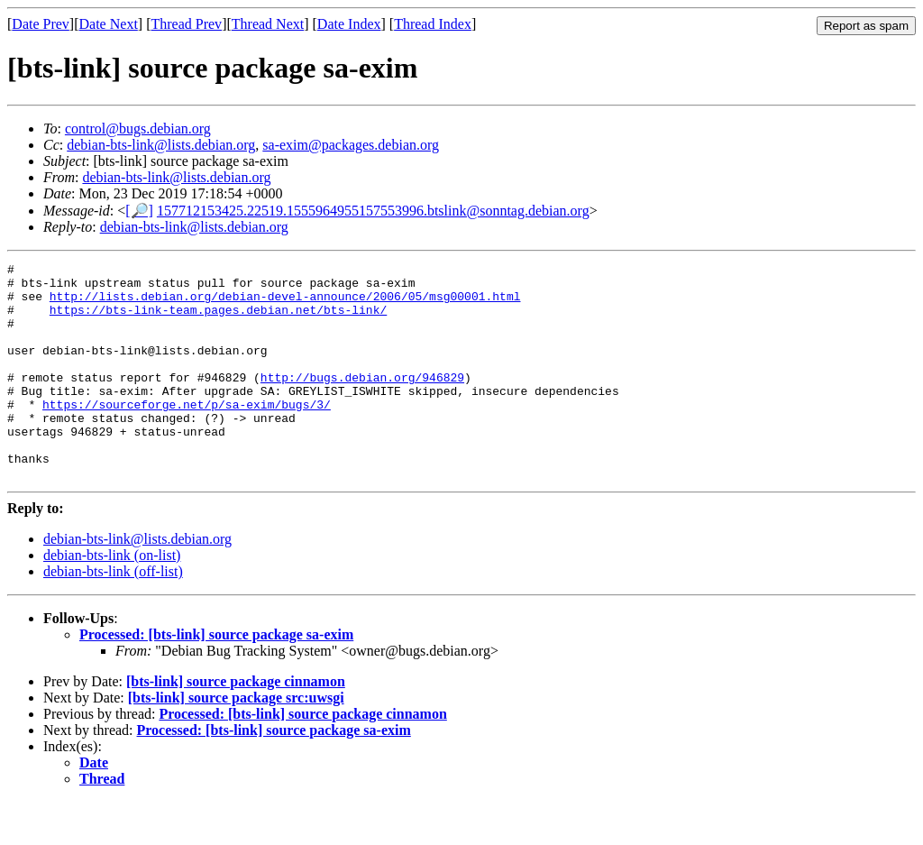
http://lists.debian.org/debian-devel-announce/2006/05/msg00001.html (285, 304)
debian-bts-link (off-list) (113, 614)
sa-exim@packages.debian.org (350, 144)
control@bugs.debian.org (138, 128)
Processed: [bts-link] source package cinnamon (302, 757)
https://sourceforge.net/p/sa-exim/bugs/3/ (186, 434)
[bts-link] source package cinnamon (235, 724)
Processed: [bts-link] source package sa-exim (216, 677)
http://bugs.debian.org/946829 (362, 401)
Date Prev (40, 24)
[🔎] (139, 210)
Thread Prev (186, 24)
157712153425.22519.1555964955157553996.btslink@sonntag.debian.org (373, 210)
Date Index (349, 24)
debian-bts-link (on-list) (111, 598)
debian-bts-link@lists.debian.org (161, 144)
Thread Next (268, 24)
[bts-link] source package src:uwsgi (236, 741)
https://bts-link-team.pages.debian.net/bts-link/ (218, 320)
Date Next (108, 24)
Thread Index (432, 24)
